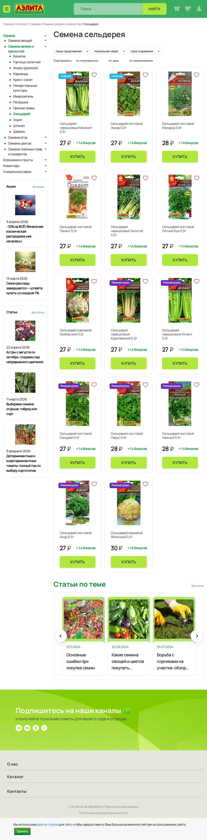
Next (197, 638)
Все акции (38, 186)
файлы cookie (47, 824)
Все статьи (38, 312)
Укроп (17, 120)
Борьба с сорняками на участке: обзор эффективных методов (171, 661)
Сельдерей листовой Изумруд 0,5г (178, 125)
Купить (77, 156)
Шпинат (19, 125)
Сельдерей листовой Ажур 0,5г (76, 535)
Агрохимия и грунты (18, 160)
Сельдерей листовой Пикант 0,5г (76, 229)
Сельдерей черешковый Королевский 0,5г (124, 334)
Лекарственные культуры (25, 88)
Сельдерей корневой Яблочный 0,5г (127, 535)
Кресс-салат (23, 79)
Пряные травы (24, 108)
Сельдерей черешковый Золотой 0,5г (127, 231)
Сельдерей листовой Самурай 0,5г (76, 435)
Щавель (19, 131)
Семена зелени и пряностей (21, 49)
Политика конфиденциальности (103, 813)
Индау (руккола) (25, 68)
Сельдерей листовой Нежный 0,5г (178, 435)
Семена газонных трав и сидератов (25, 151)
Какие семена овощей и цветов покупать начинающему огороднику (128, 661)
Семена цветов (19, 143)
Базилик (19, 56)
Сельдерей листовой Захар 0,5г (127, 125)
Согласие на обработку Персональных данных (104, 806)
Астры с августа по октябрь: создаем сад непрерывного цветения (24, 357)
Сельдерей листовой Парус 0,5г (127, 435)
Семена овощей (20, 40)
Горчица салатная (27, 62)
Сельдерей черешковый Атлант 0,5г (177, 334)
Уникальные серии (17, 171)
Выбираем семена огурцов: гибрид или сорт (21, 409)
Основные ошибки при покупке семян (80, 661)
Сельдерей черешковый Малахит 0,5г (76, 127)
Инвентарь (11, 166)
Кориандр (20, 74)
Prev (61, 638)
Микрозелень (23, 96)
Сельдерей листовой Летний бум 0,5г (178, 229)
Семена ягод (17, 137)
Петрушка (20, 102)
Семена (9, 35)
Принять (22, 831)
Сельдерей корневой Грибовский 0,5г (76, 332)
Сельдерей (21, 114)
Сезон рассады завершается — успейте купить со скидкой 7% (24, 288)
